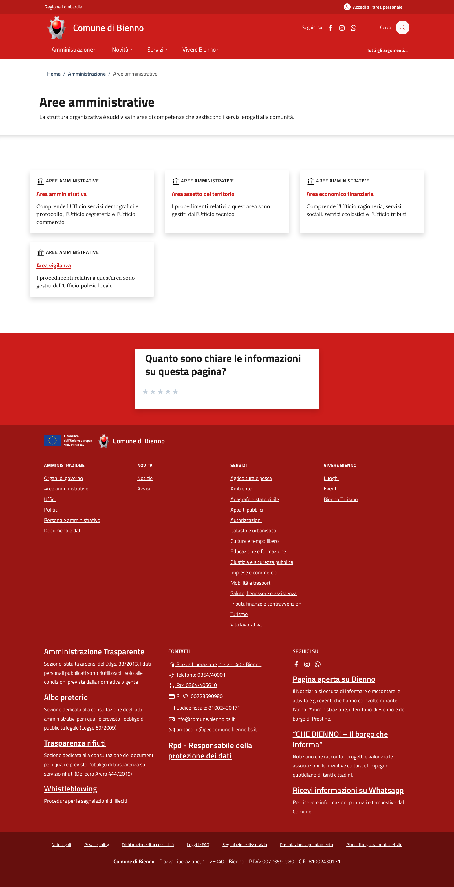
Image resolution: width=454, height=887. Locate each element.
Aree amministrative (66, 488)
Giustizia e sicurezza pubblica (261, 562)
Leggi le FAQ (198, 844)
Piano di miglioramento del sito (374, 844)
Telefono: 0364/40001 (197, 675)
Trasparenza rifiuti (75, 743)
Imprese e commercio (253, 572)
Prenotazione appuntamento (306, 844)
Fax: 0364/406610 (192, 685)
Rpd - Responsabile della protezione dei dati (210, 750)
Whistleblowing (70, 788)
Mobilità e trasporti (251, 583)
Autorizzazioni (246, 520)
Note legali (61, 844)
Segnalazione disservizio (244, 844)
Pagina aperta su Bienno (334, 679)
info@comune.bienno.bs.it (201, 719)
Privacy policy (96, 844)
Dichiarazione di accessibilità (148, 844)
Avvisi (143, 488)
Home (54, 74)
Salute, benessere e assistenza (263, 593)
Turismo (239, 614)
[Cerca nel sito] (402, 27)
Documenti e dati (63, 530)
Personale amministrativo (72, 520)
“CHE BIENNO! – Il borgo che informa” (340, 739)
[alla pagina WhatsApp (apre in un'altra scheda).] (351, 27)
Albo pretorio (66, 697)
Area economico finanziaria (340, 193)
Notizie (145, 478)
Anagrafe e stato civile (254, 499)
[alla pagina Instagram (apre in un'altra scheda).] (339, 27)
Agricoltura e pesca (251, 478)
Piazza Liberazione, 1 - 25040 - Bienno (226, 663)
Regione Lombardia (63, 6)
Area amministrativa (61, 193)
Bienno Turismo (341, 499)
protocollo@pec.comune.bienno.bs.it (212, 729)
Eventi (331, 488)
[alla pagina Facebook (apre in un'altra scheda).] (328, 27)
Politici (51, 510)
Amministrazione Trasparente (94, 651)
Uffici (50, 499)
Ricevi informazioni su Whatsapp (348, 790)
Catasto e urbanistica (253, 530)
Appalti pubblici (246, 510)
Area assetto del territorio (203, 193)
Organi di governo (63, 478)
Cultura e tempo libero (254, 541)
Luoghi (331, 478)
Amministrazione (87, 74)
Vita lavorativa (246, 624)
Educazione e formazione (258, 551)
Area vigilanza (53, 265)
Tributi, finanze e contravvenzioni (266, 604)
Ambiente (241, 488)
